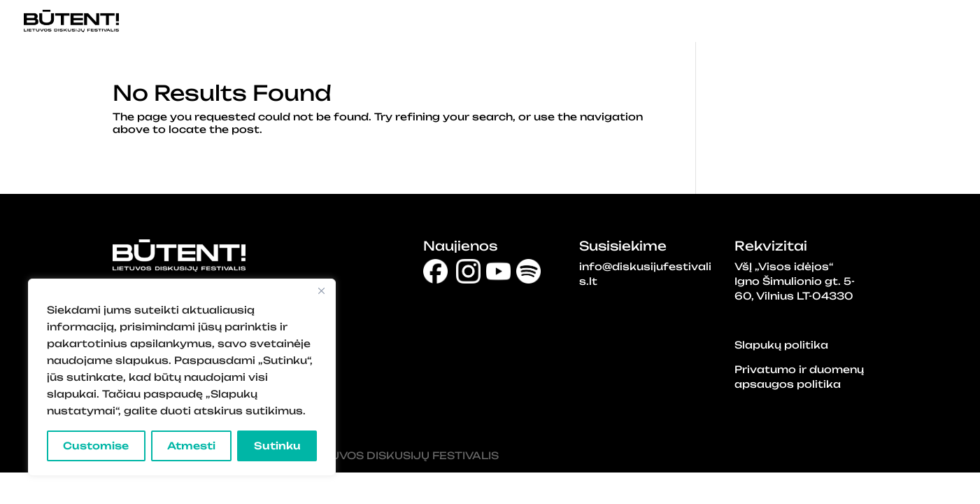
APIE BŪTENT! (807, 21)
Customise (96, 445)
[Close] (321, 290)
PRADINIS (609, 21)
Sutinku (277, 445)
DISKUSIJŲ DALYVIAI (702, 21)
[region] (182, 377)
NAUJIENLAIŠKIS (916, 21)
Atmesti (191, 445)
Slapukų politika (781, 345)
